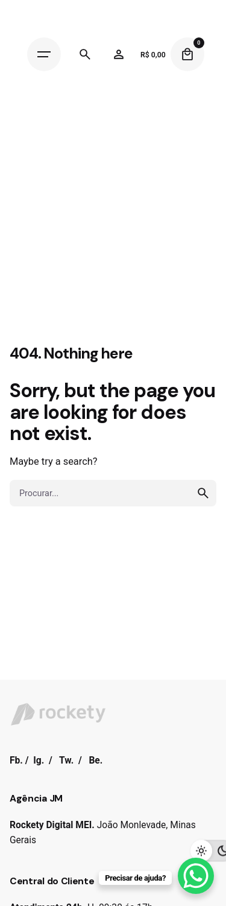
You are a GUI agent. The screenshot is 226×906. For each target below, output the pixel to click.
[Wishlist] (119, 54)
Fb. (16, 760)
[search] (203, 493)
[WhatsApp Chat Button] (196, 876)
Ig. (38, 760)
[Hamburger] (44, 54)
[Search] (85, 54)
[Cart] (187, 54)
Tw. (66, 760)
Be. (95, 760)
